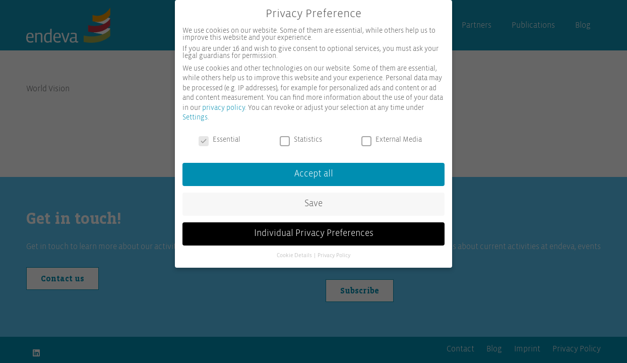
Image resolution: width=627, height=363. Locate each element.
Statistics (301, 136)
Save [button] (313, 200)
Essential (219, 136)
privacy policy (223, 104)
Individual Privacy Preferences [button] (313, 229)
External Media (391, 136)
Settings (195, 113)
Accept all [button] (313, 170)
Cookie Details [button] (295, 252)
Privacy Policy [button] (334, 252)
